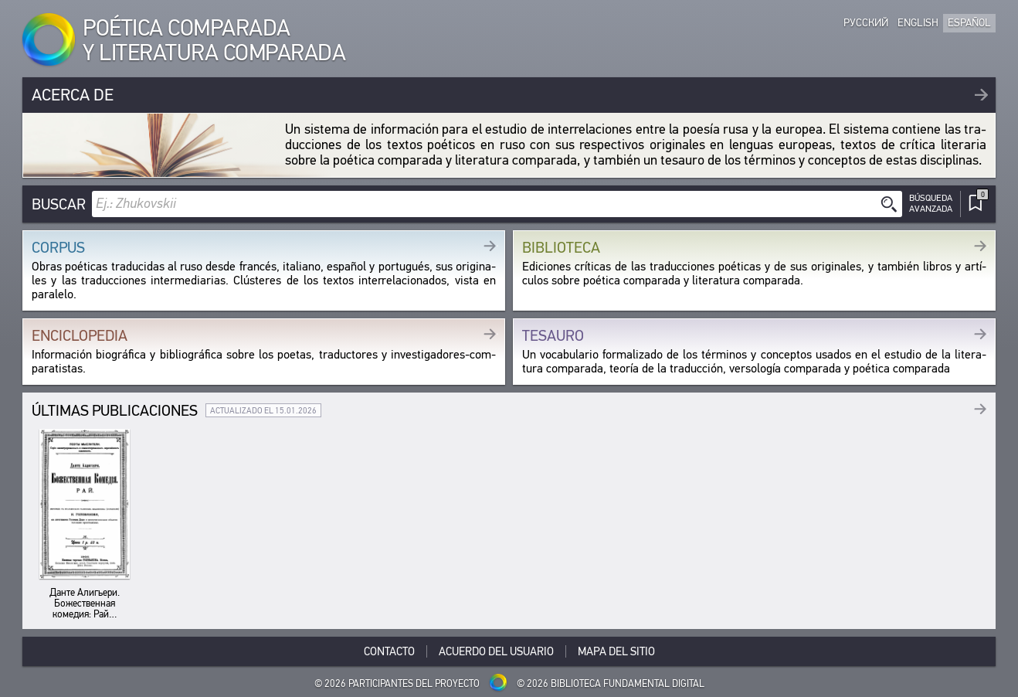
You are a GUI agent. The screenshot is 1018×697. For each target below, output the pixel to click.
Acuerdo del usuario (496, 651)
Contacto (389, 651)
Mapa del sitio (616, 651)
